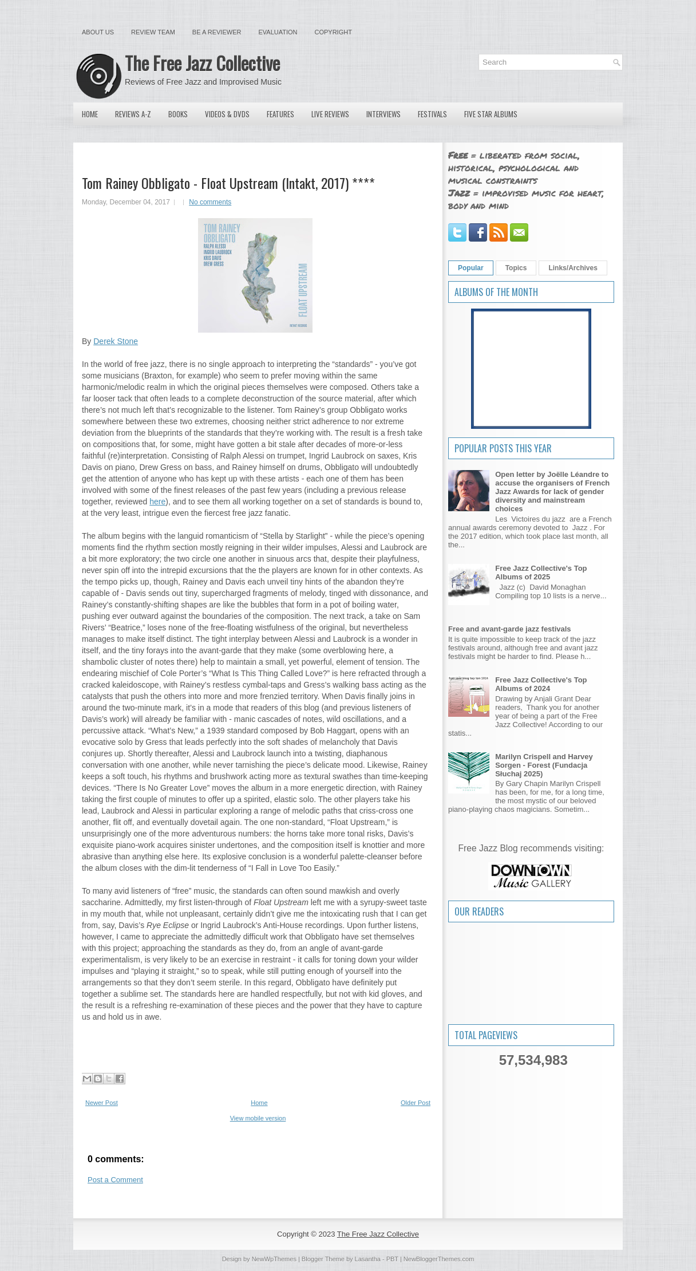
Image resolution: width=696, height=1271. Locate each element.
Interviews (383, 114)
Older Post (415, 1102)
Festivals (432, 114)
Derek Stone (115, 341)
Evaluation (277, 32)
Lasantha (368, 1259)
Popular (471, 268)
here (157, 501)
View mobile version (258, 1118)
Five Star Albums (490, 114)
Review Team (153, 32)
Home (90, 114)
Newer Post (101, 1102)
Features (280, 114)
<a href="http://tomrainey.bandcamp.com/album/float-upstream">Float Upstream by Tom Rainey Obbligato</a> (255, 1046)
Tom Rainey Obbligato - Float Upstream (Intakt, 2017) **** (228, 182)
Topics (516, 268)
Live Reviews (330, 114)
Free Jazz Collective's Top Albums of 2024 (541, 684)
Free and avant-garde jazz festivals (509, 629)
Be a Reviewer (217, 32)
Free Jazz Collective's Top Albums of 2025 (541, 572)
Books (178, 114)
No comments (210, 202)
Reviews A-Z (133, 114)
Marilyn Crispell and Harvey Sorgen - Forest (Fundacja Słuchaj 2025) (544, 765)
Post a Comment (115, 1179)
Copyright (333, 32)
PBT (392, 1259)
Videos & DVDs (227, 114)
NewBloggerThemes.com (439, 1259)
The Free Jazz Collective (202, 62)
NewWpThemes (274, 1259)
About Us (98, 32)
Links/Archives (572, 268)
